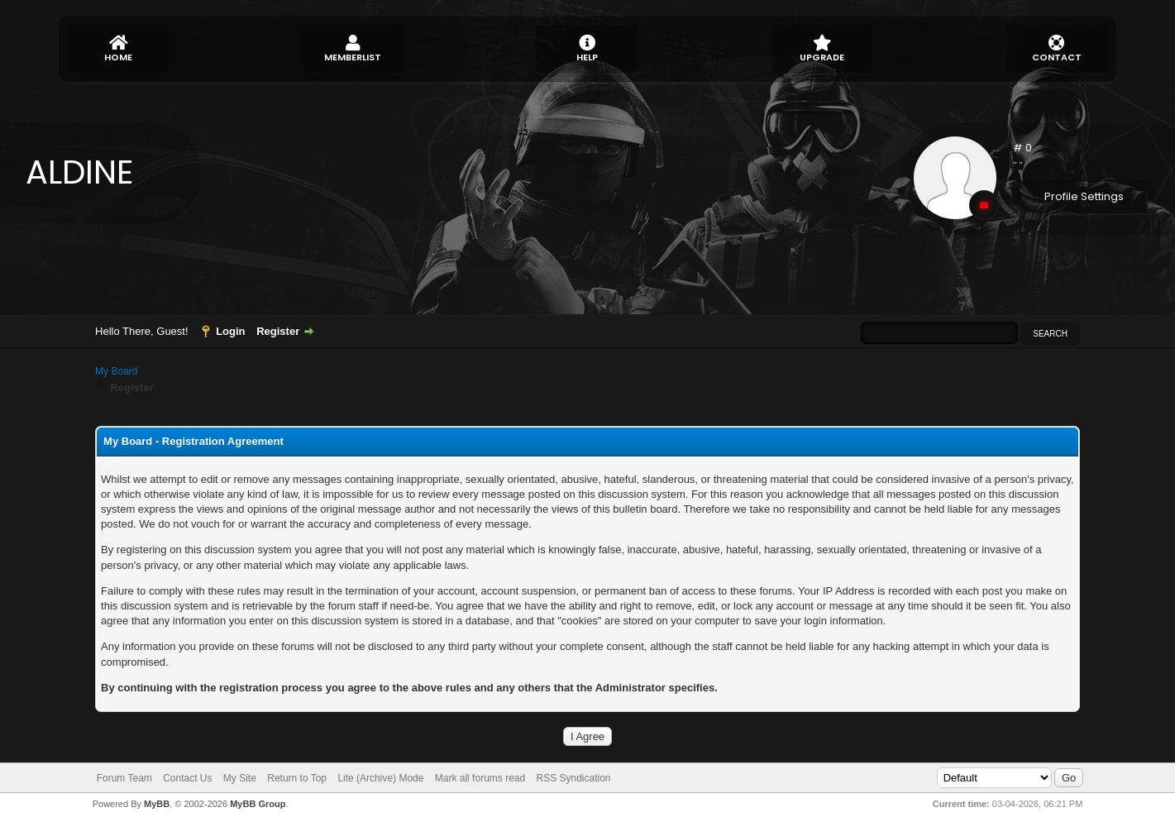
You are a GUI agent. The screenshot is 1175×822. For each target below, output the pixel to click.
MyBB (157, 804)
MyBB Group (257, 804)
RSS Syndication (574, 778)
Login (230, 331)
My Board (116, 371)
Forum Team (124, 778)
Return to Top (297, 778)
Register (277, 331)
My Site (239, 778)
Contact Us (187, 778)
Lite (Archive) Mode (380, 778)
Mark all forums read (480, 778)
